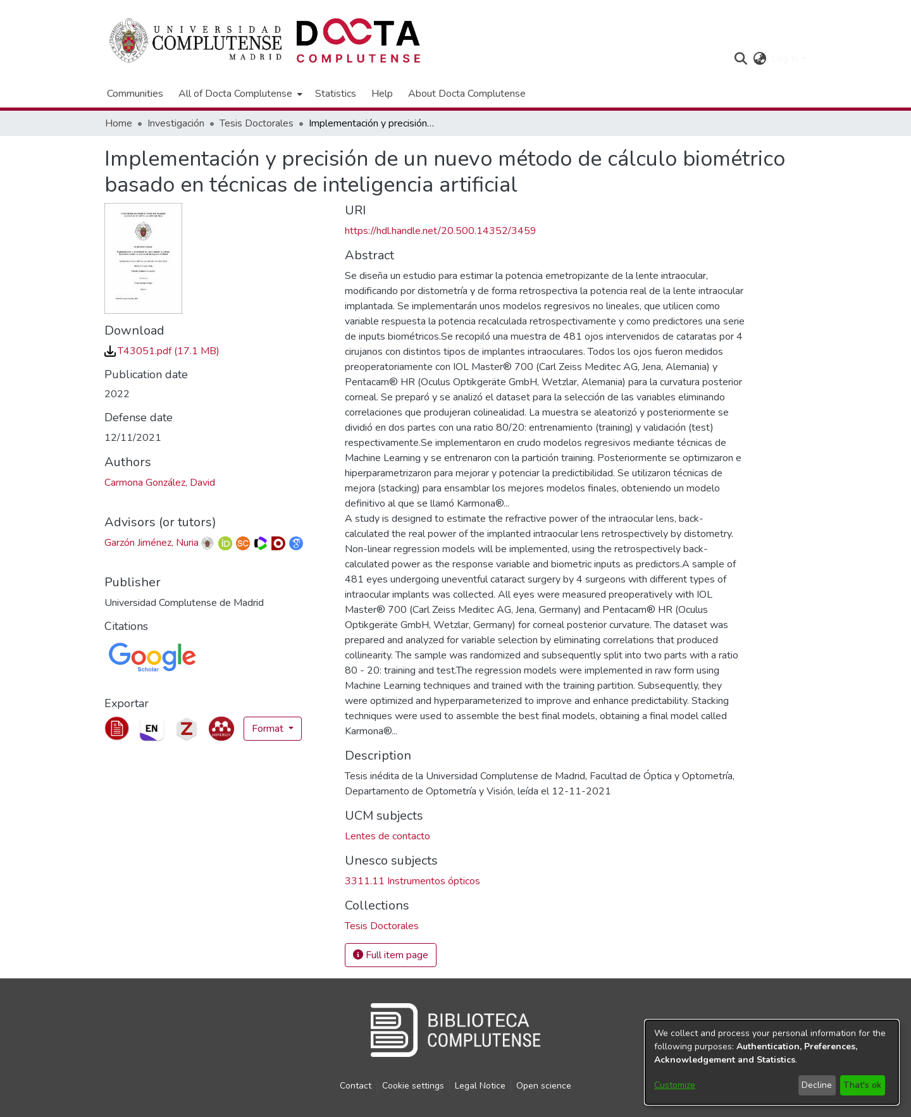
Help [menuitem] (382, 94)
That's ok (862, 1085)
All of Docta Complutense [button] (235, 94)
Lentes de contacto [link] (387, 836)
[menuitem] (239, 93)
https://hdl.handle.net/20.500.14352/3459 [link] (440, 231)
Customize (674, 1085)
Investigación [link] (175, 123)
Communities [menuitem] (135, 94)
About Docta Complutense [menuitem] (467, 94)
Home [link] (118, 123)
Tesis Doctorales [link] (257, 123)
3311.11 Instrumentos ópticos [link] (412, 881)
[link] (162, 351)
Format (269, 729)
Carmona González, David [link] (159, 483)
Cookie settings (413, 1086)
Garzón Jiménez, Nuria (151, 543)
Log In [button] (786, 59)
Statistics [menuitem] (335, 94)
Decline (817, 1085)
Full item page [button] (390, 955)
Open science (543, 1086)
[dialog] (771, 1062)
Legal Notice (480, 1086)
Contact (355, 1086)
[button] (740, 58)
